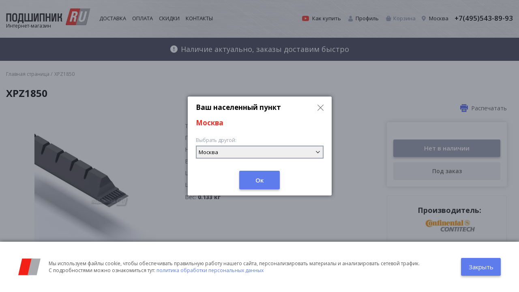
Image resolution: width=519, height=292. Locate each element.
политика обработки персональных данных (210, 270)
